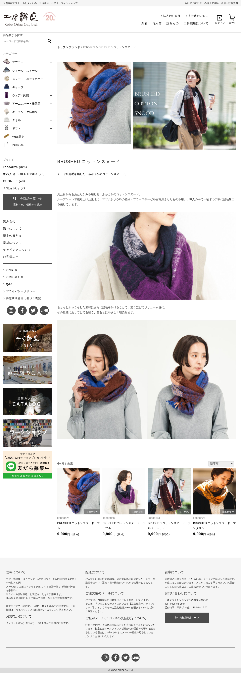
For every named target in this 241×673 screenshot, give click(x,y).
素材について (12, 242)
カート (232, 22)
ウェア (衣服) (20, 95)
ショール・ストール (25, 70)
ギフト (16, 128)
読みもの (172, 23)
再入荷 (157, 23)
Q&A (9, 284)
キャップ (17, 87)
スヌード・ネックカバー (27, 78)
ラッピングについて (17, 249)
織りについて (12, 228)
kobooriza (89, 47)
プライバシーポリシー (20, 291)
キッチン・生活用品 (25, 112)
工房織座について (196, 23)
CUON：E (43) (14, 181)
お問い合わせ (14, 277)
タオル (16, 120)
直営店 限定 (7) (14, 188)
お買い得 (17, 145)
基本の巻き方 (12, 235)
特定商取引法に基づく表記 (23, 298)
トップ (61, 47)
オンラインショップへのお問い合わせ (187, 600)
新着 (144, 23)
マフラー (17, 62)
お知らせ (12, 270)
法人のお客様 (172, 15)
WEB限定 (18, 136)
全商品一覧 (27, 202)
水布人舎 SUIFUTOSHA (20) (24, 174)
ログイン (220, 22)
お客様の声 (11, 256)
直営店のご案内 (198, 15)
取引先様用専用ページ (187, 617)
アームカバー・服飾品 (26, 103)
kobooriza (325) (15, 167)
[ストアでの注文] (221, 463)
